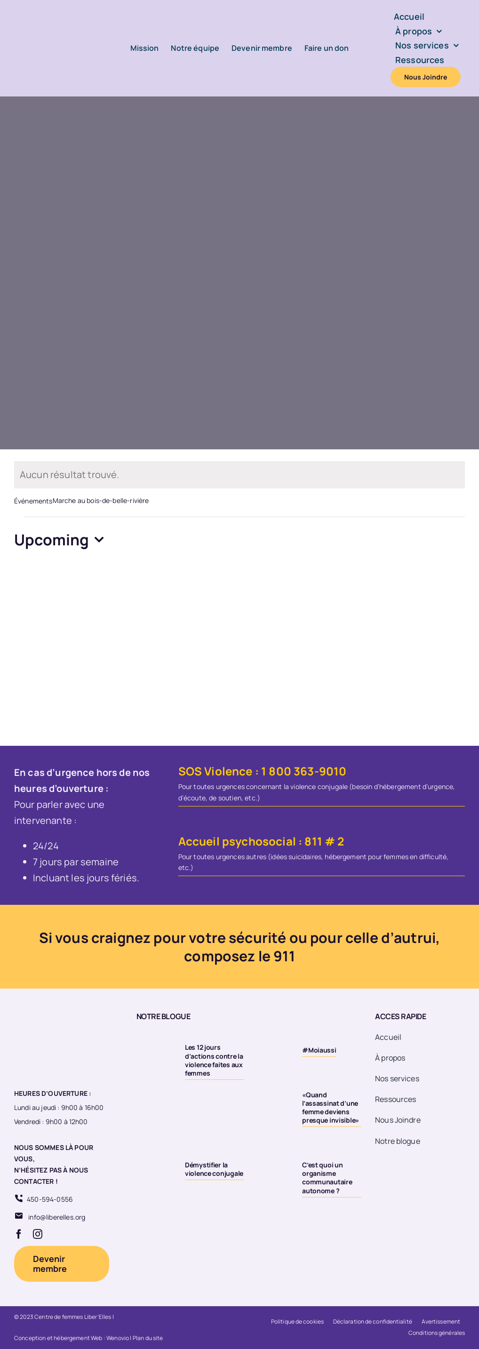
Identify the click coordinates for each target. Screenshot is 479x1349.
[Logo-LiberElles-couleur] (52, 14)
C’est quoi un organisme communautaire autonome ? (327, 1177)
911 (284, 956)
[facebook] (19, 1234)
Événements (33, 500)
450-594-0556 (50, 1199)
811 (313, 841)
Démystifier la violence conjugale (214, 1169)
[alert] (239, 474)
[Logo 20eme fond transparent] (50, 1012)
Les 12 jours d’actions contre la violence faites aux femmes (214, 1060)
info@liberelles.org (56, 1217)
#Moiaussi (319, 1050)
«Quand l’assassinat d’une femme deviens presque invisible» (330, 1107)
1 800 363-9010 (303, 771)
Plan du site (148, 1338)
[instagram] (37, 1234)
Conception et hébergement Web (58, 1338)
